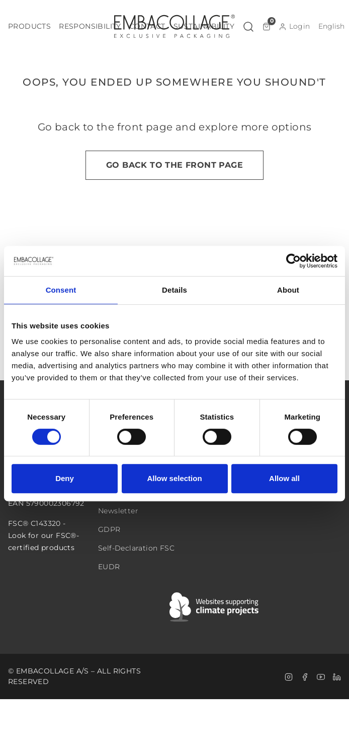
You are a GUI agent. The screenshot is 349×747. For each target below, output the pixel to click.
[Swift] (214, 607)
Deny (64, 478)
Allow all (284, 478)
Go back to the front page (174, 165)
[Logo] (174, 26)
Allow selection (174, 478)
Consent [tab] (61, 290)
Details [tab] (174, 290)
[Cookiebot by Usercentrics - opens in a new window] (293, 260)
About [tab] (288, 290)
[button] (29, 26)
